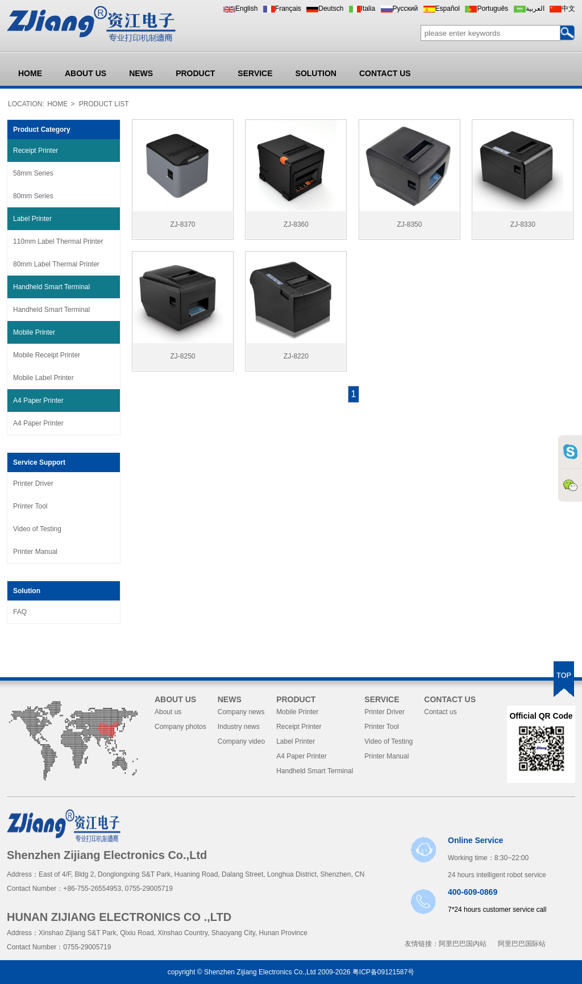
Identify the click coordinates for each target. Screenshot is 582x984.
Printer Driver (33, 483)
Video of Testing (37, 529)
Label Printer (32, 219)
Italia (368, 8)
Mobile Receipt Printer (46, 355)
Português (492, 8)
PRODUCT (195, 73)
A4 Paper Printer (38, 401)
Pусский (405, 8)
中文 (568, 8)
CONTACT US (385, 73)
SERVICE (255, 73)
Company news (241, 712)
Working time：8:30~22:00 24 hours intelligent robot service (497, 857)
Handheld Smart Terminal (51, 287)
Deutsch (330, 8)
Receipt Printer (35, 151)
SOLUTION (316, 73)
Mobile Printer (34, 332)
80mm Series (33, 196)
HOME (30, 73)
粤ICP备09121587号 (383, 972)
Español (447, 8)
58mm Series (33, 173)
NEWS (141, 73)
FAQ (20, 612)
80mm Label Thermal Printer (56, 264)
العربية (535, 8)
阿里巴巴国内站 (463, 944)
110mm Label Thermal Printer (58, 241)
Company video (241, 741)
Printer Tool (30, 506)
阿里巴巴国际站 (522, 944)
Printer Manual (35, 552)
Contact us (440, 712)
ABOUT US (85, 73)
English (246, 8)
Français (288, 8)
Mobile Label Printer (43, 378)
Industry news (239, 727)
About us (168, 712)
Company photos (180, 727)
